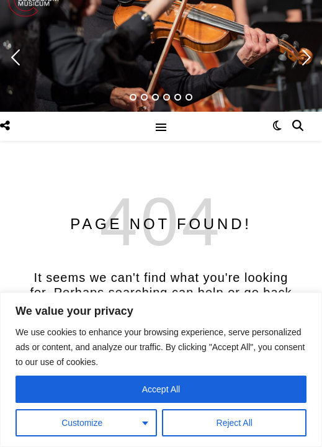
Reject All (235, 423)
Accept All (161, 389)
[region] (161, 369)
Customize (81, 423)
